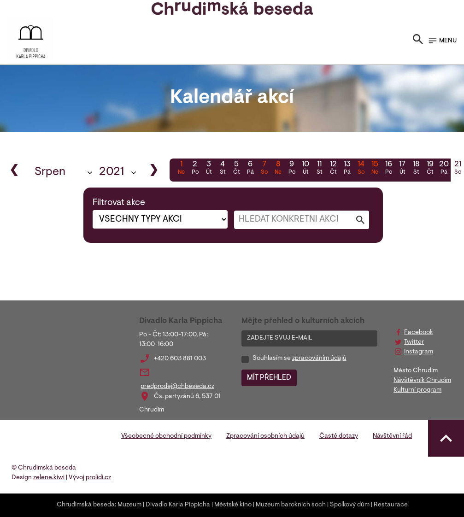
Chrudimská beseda (86, 505)
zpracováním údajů (319, 358)
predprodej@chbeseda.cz (177, 386)
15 (375, 168)
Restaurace (391, 505)
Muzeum (129, 505)
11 (319, 168)
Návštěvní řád (392, 436)
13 (347, 168)
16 (388, 168)
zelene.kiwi (49, 478)
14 (361, 168)
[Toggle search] (417, 41)
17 (402, 168)
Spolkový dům (350, 505)
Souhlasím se (300, 358)
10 (305, 168)
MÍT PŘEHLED (269, 378)
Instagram (418, 352)
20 (444, 168)
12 (333, 168)
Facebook (418, 332)
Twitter (414, 342)
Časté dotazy (338, 436)
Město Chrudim (416, 371)
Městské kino (233, 505)
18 (416, 168)
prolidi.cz (98, 478)
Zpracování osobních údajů (265, 436)
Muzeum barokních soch (291, 505)
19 (430, 168)
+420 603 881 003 (180, 359)
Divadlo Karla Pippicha (178, 505)
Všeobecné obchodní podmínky (166, 436)
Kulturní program (417, 390)
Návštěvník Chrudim (422, 380)
